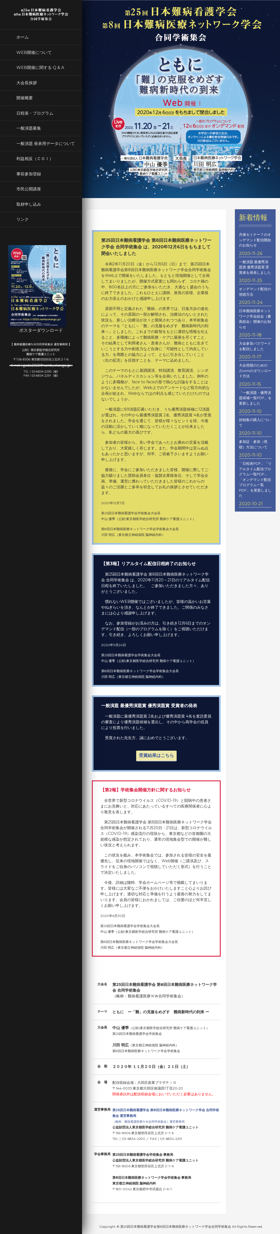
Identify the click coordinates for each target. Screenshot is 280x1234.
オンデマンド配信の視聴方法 (255, 292)
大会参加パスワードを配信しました (255, 346)
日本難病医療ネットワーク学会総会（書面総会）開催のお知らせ (255, 319)
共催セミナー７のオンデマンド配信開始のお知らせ (255, 239)
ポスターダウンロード (41, 330)
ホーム (22, 37)
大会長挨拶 (26, 82)
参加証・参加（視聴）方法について (253, 444)
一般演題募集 (28, 128)
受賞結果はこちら (156, 755)
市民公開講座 (28, 188)
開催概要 (24, 97)
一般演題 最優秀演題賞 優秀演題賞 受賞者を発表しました (255, 267)
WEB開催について (34, 52)
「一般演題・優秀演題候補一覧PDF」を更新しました (255, 397)
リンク (22, 219)
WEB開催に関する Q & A (40, 67)
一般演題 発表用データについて (45, 143)
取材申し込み (28, 204)
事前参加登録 (28, 173)
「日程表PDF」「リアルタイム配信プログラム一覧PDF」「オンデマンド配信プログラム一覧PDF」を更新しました (255, 479)
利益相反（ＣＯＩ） (34, 158)
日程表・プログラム (34, 113)
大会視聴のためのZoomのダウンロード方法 (255, 370)
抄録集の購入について (255, 422)
